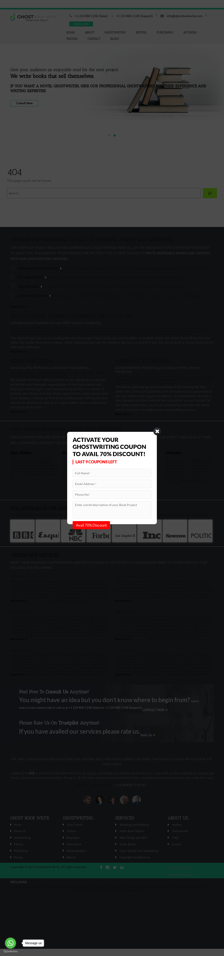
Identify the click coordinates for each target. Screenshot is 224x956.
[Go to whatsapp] (10, 943)
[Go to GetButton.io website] (11, 951)
